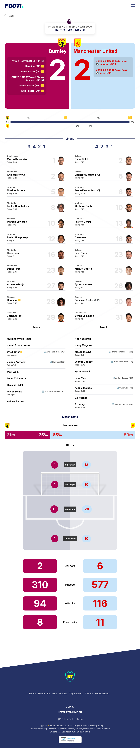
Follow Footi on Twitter (70, 719)
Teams (41, 693)
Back (11, 15)
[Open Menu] (133, 5)
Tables (89, 693)
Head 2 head (102, 693)
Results (63, 693)
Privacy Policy (96, 725)
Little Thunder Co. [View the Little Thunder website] (58, 725)
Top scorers (76, 693)
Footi (13, 5)
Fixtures (52, 693)
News (32, 693)
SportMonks (50, 729)
